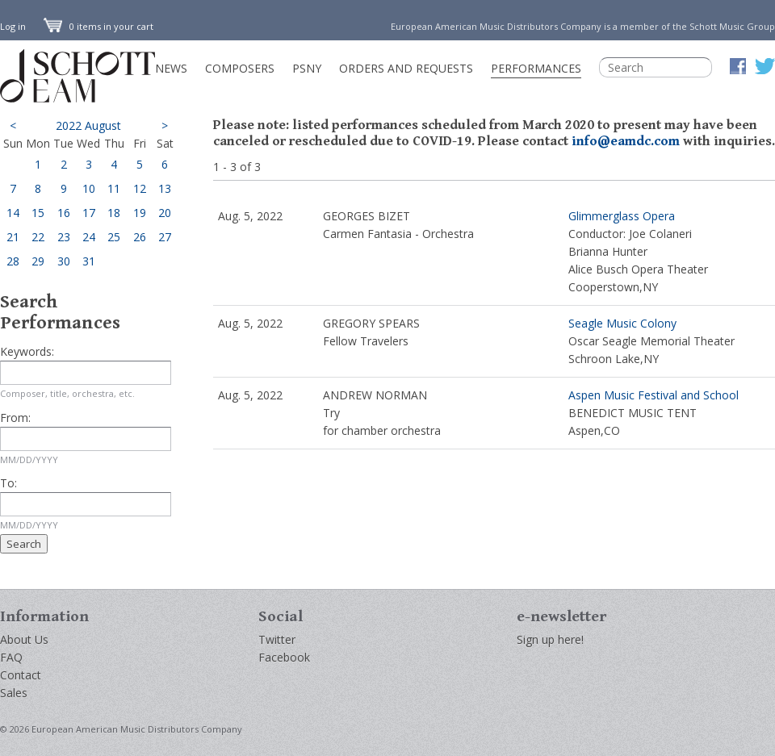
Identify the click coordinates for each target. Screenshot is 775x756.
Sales (13, 692)
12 (139, 188)
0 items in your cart (98, 26)
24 (88, 236)
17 (88, 212)
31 (88, 261)
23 (63, 236)
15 (37, 212)
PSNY (306, 68)
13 (164, 188)
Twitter (276, 639)
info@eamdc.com (626, 141)
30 (63, 261)
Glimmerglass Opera (621, 215)
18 (113, 212)
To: (8, 483)
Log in (13, 26)
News (171, 68)
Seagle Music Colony (622, 323)
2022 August (88, 125)
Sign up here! (550, 639)
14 (12, 212)
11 (113, 188)
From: (15, 417)
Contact (20, 675)
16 (63, 212)
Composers (239, 68)
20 (164, 212)
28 (12, 261)
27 (164, 236)
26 (139, 236)
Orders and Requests (406, 68)
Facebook (284, 657)
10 (88, 188)
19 (139, 212)
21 (12, 236)
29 (37, 261)
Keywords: (27, 351)
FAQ (11, 657)
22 (37, 236)
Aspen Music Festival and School (653, 395)
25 (113, 236)
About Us (24, 639)
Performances (536, 68)
